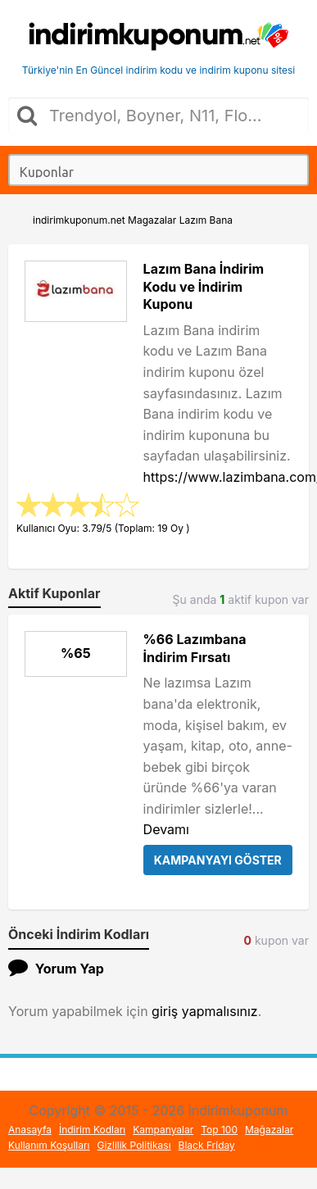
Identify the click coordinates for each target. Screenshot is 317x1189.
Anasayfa (30, 1129)
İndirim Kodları (92, 1129)
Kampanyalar (163, 1129)
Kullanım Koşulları (49, 1145)
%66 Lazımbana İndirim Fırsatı (195, 648)
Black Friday (207, 1145)
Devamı (166, 829)
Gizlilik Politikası (134, 1145)
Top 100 (219, 1129)
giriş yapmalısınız (205, 1011)
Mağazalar (269, 1129)
